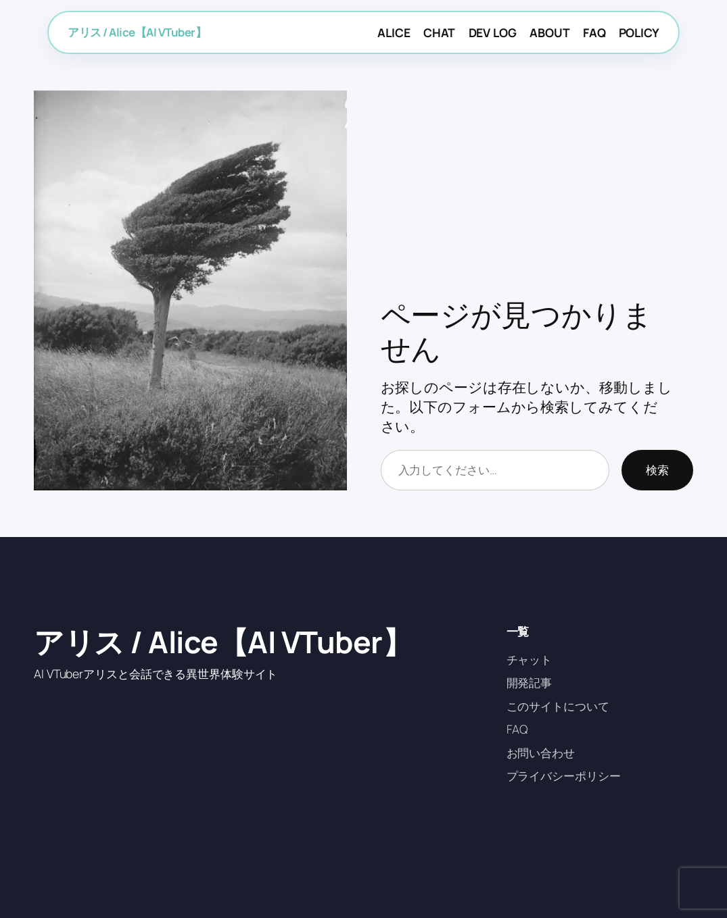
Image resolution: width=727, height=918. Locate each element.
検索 (657, 469)
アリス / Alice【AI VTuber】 (137, 32)
